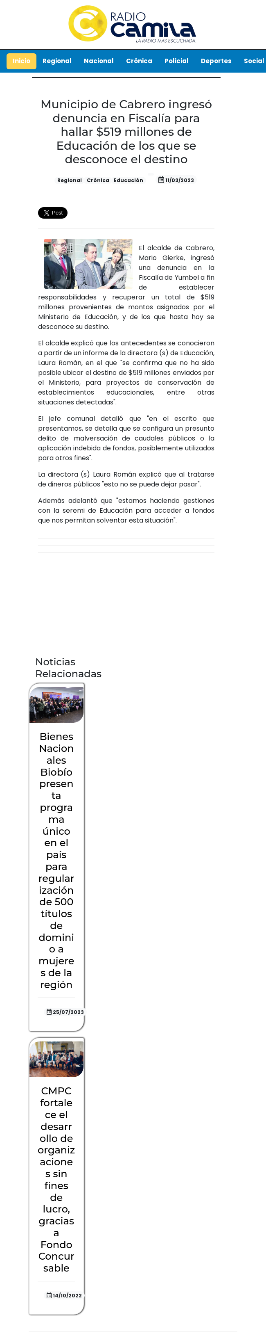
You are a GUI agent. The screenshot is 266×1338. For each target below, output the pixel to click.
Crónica (139, 61)
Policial (177, 61)
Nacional (99, 61)
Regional (57, 61)
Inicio (21, 61)
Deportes (216, 61)
